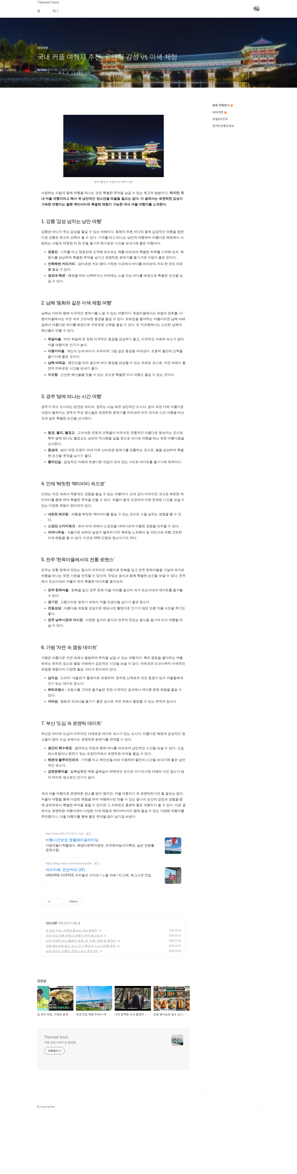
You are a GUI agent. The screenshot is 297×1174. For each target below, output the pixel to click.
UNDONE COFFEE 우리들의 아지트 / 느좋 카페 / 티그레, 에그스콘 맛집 (98, 933)
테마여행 (51, 980)
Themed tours (56, 1094)
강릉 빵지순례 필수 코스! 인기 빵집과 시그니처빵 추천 (81, 1003)
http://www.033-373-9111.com (65, 891)
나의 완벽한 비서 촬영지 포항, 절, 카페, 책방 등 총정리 (81, 998)
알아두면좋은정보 (223, 126)
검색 (247, 8)
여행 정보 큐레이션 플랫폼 (60, 1100)
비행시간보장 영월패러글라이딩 (72, 897)
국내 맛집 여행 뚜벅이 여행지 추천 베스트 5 (74, 993)
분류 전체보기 (222, 105)
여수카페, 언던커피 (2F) (65, 927)
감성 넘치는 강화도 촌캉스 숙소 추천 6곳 (72, 1008)
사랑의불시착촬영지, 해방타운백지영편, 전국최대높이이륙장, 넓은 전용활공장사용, (100, 905)
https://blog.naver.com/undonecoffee (69, 921)
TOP (256, 1165)
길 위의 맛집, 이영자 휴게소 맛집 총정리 (71, 988)
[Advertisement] (113, 852)
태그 (56, 10)
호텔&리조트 (220, 119)
